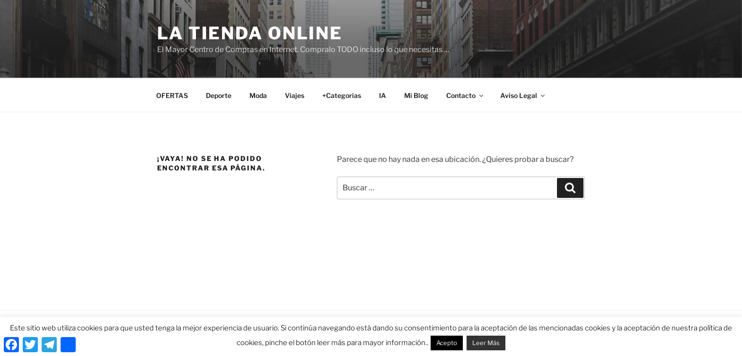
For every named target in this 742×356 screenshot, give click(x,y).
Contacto (465, 95)
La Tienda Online (250, 33)
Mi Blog (416, 95)
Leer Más (486, 343)
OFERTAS (172, 95)
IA (382, 95)
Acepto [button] (446, 343)
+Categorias (341, 95)
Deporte (218, 95)
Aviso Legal (523, 95)
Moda (258, 95)
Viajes (294, 95)
